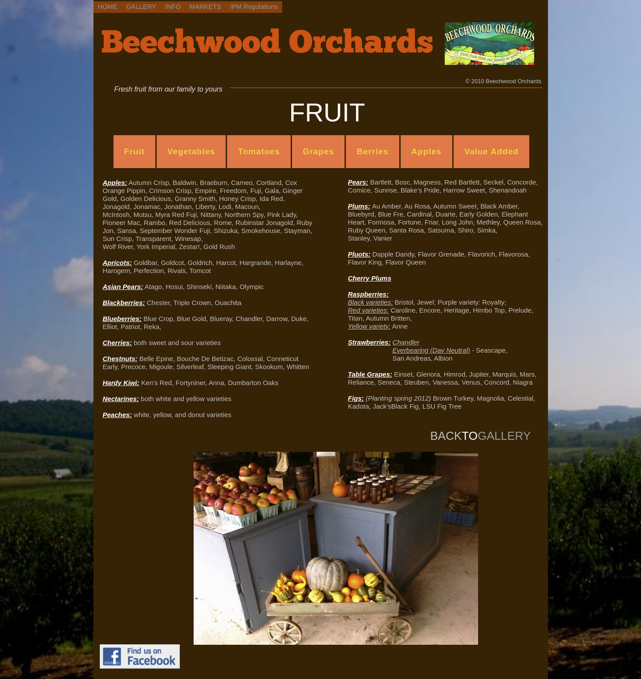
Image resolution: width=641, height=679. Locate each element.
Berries (372, 151)
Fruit (134, 151)
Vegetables (191, 151)
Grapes (318, 151)
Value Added (491, 151)
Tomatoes (259, 151)
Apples (426, 151)
